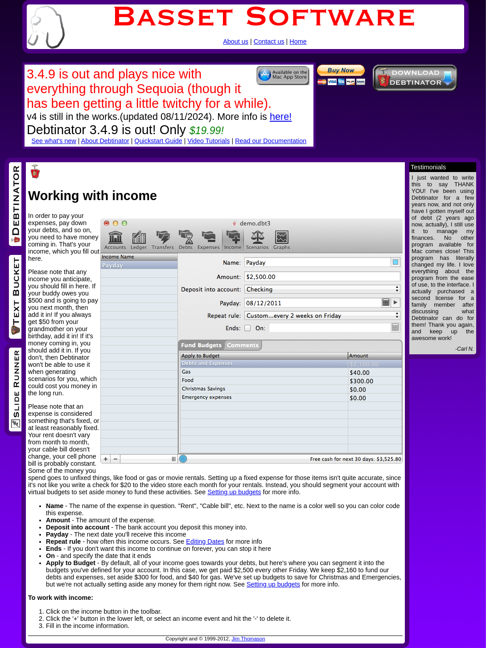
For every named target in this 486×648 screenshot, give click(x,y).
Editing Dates (205, 541)
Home (297, 41)
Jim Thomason (248, 638)
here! (281, 116)
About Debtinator (105, 140)
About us (235, 41)
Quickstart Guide (158, 140)
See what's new (53, 140)
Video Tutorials (208, 140)
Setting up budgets (234, 492)
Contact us (269, 41)
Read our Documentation (270, 140)
